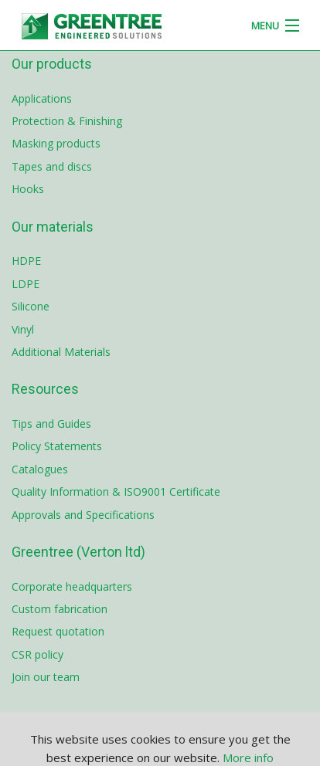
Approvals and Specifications (83, 514)
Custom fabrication (59, 609)
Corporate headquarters (72, 586)
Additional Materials (61, 351)
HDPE (26, 260)
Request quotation (58, 631)
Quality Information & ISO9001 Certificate (116, 491)
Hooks (28, 188)
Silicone (30, 306)
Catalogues (40, 469)
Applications (42, 98)
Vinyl (23, 329)
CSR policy (37, 654)
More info (248, 757)
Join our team (46, 676)
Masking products (56, 143)
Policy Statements (57, 446)
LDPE (25, 283)
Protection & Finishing (67, 121)
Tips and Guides (51, 423)
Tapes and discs (52, 166)
